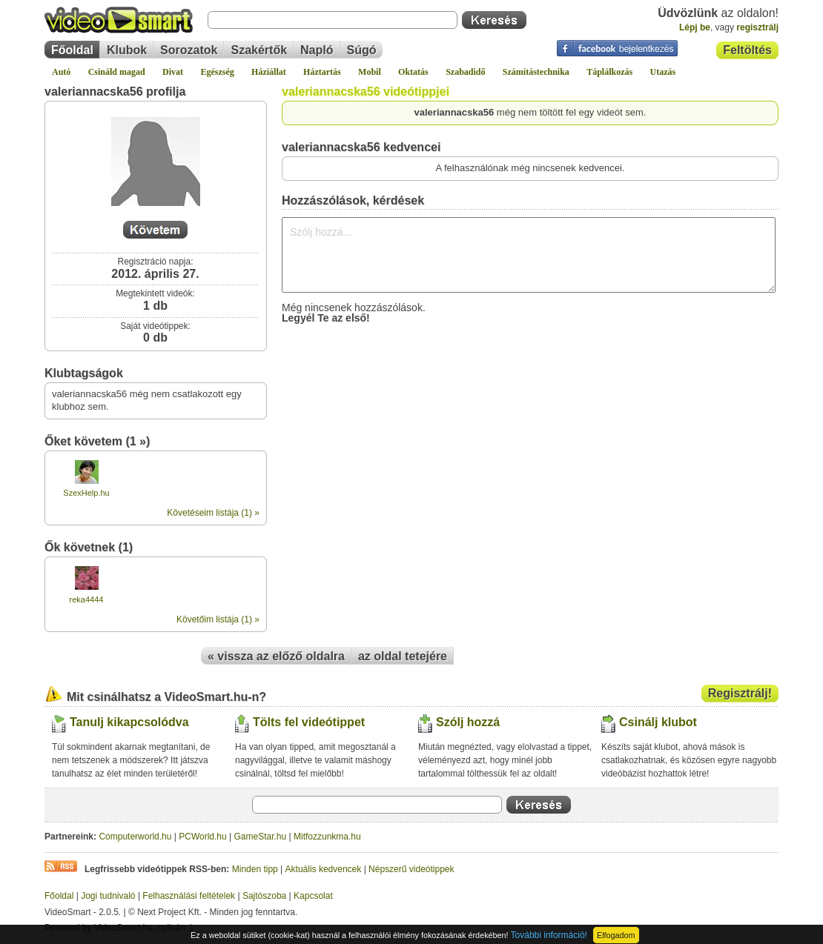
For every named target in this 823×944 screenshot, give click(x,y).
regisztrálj (757, 27)
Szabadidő (465, 72)
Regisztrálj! (740, 693)
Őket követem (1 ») (97, 441)
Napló (316, 50)
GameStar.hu (260, 836)
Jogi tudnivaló (108, 896)
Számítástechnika (536, 72)
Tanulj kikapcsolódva (129, 722)
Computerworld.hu (135, 836)
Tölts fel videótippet (309, 722)
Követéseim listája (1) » (213, 513)
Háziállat (268, 72)
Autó (61, 72)
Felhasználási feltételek (188, 896)
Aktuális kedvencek (323, 869)
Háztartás (322, 72)
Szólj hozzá (468, 722)
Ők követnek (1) (88, 547)
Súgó (362, 50)
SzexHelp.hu (86, 492)
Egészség (217, 72)
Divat (172, 72)
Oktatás (413, 72)
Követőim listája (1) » (218, 619)
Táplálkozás (609, 72)
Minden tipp (255, 869)
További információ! (549, 935)
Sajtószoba (264, 896)
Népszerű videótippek (411, 869)
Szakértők (259, 50)
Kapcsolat (313, 896)
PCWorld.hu (202, 836)
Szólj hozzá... (529, 255)
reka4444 (87, 599)
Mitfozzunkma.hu (327, 836)
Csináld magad (116, 72)
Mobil (369, 72)
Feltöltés (747, 50)
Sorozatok (188, 50)
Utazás (663, 72)
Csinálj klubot (658, 722)
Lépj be (694, 27)
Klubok (127, 50)
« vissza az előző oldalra (276, 656)
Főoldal (72, 50)
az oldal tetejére (402, 656)
